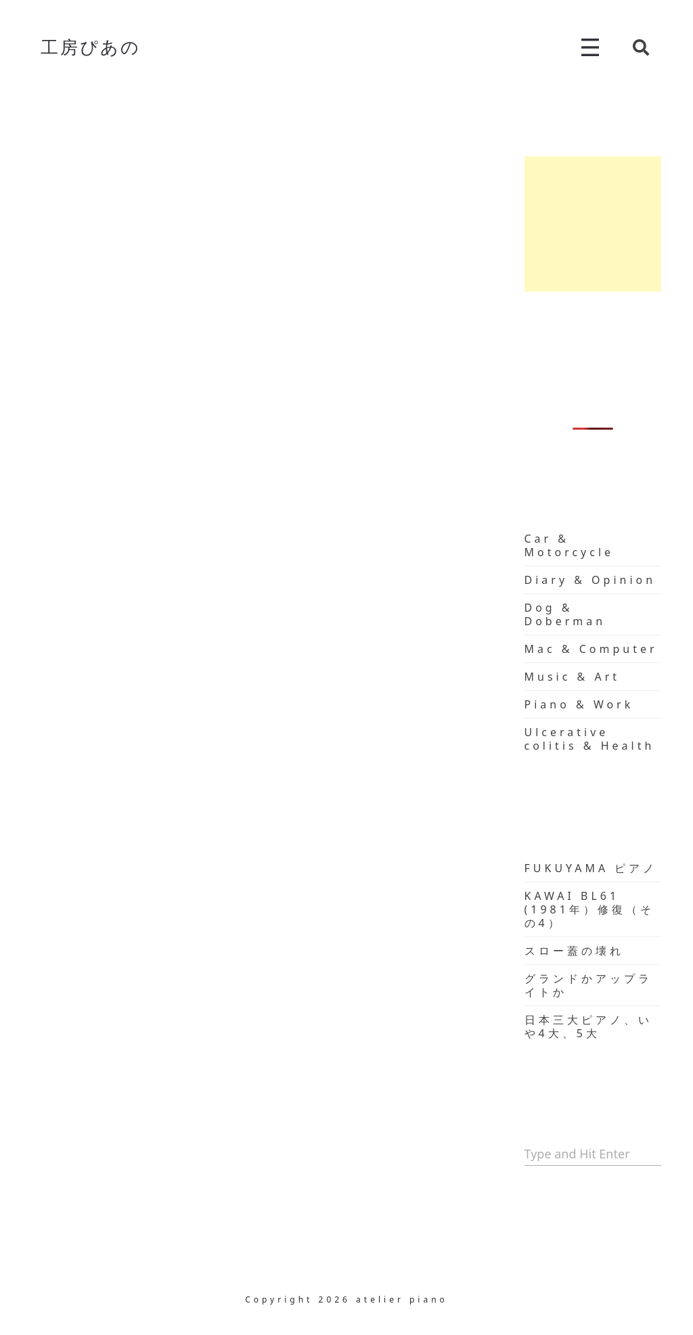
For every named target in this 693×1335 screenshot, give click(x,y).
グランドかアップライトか (588, 985)
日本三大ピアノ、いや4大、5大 (588, 1026)
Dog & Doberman (565, 614)
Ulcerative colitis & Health (589, 738)
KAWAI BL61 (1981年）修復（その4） (589, 909)
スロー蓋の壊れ (574, 950)
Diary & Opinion (590, 580)
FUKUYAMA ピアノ (591, 868)
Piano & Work (579, 704)
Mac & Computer (591, 649)
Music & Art (572, 676)
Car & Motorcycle (569, 545)
